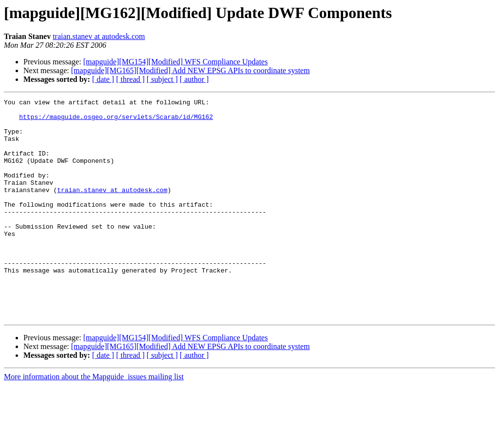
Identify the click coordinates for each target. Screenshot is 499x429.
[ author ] (194, 79)
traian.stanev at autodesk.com (99, 36)
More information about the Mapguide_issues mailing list (94, 420)
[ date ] (103, 79)
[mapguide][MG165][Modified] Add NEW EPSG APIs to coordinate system (190, 70)
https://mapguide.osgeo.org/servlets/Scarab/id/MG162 (116, 121)
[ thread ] (130, 79)
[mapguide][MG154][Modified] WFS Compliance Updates (175, 62)
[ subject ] (162, 79)
